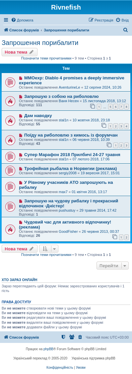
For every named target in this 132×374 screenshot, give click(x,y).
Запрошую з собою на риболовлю (61, 96)
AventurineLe (69, 87)
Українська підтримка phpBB (93, 358)
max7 (63, 192)
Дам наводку (38, 115)
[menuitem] (22, 20)
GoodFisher (68, 231)
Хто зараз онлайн (19, 280)
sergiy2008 (68, 173)
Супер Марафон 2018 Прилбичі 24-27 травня (72, 154)
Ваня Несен (69, 101)
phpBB (48, 349)
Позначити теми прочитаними (46, 58)
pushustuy (67, 210)
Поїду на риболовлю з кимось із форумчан (71, 135)
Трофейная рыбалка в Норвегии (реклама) (70, 168)
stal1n (63, 120)
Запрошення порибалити (40, 42)
